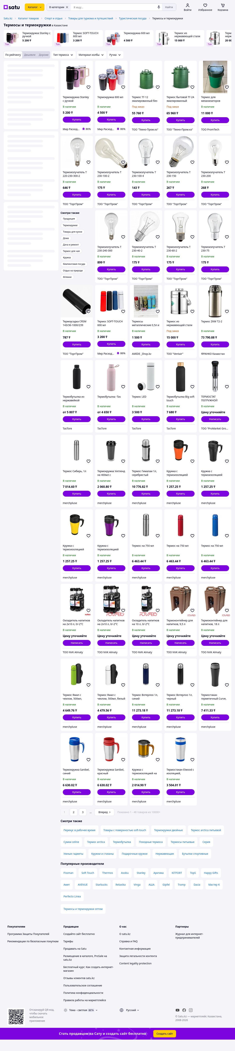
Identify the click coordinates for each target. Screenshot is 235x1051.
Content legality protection (135, 973)
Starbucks (102, 895)
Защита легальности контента (138, 966)
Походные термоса (151, 852)
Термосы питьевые (182, 852)
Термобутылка (122, 852)
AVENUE (83, 895)
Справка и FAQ (128, 951)
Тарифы (68, 951)
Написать (215, 419)
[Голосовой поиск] (159, 7)
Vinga (137, 895)
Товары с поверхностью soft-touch (125, 840)
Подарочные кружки (134, 864)
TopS (193, 883)
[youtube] (177, 1020)
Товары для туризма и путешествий (90, 18)
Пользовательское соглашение (82, 995)
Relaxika (121, 895)
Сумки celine (71, 852)
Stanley (141, 883)
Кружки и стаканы (102, 864)
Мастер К (214, 895)
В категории (58, 7)
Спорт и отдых (53, 18)
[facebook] (184, 1020)
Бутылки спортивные (195, 864)
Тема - (78, 1020)
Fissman (68, 883)
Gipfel (166, 895)
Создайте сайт (72, 944)
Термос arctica (96, 852)
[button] (77, 120)
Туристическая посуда (133, 18)
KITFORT (177, 883)
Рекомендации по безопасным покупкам (32, 951)
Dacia (197, 895)
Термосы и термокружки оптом (83, 919)
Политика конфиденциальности (83, 1003)
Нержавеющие (165, 864)
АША (151, 895)
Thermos (107, 883)
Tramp (181, 895)
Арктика (158, 883)
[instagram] (191, 1020)
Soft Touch (88, 883)
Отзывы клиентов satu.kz (79, 988)
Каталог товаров (28, 18)
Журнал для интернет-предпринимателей (189, 946)
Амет (67, 895)
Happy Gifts (211, 883)
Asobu (125, 883)
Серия (206, 852)
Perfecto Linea (72, 906)
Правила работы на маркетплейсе (84, 1010)
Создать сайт (164, 1044)
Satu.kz (8, 18)
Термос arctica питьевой (206, 840)
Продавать (70, 959)
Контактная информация (135, 959)
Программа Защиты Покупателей (28, 944)
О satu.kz (124, 944)
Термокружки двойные (168, 840)
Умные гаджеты (73, 864)
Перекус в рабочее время (79, 840)
